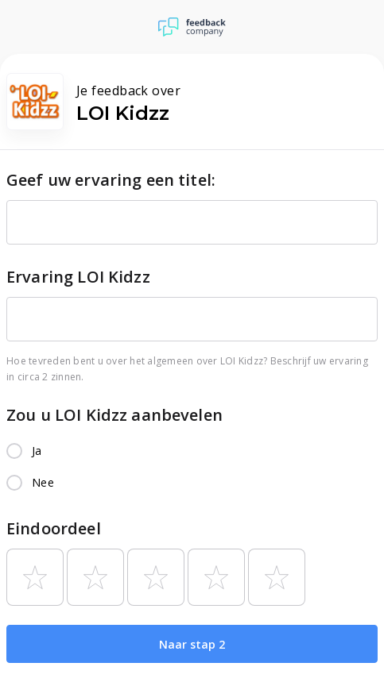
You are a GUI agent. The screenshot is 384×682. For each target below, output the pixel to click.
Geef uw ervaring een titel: (110, 180)
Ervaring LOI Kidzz (78, 276)
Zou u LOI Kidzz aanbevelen (114, 415)
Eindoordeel (53, 528)
